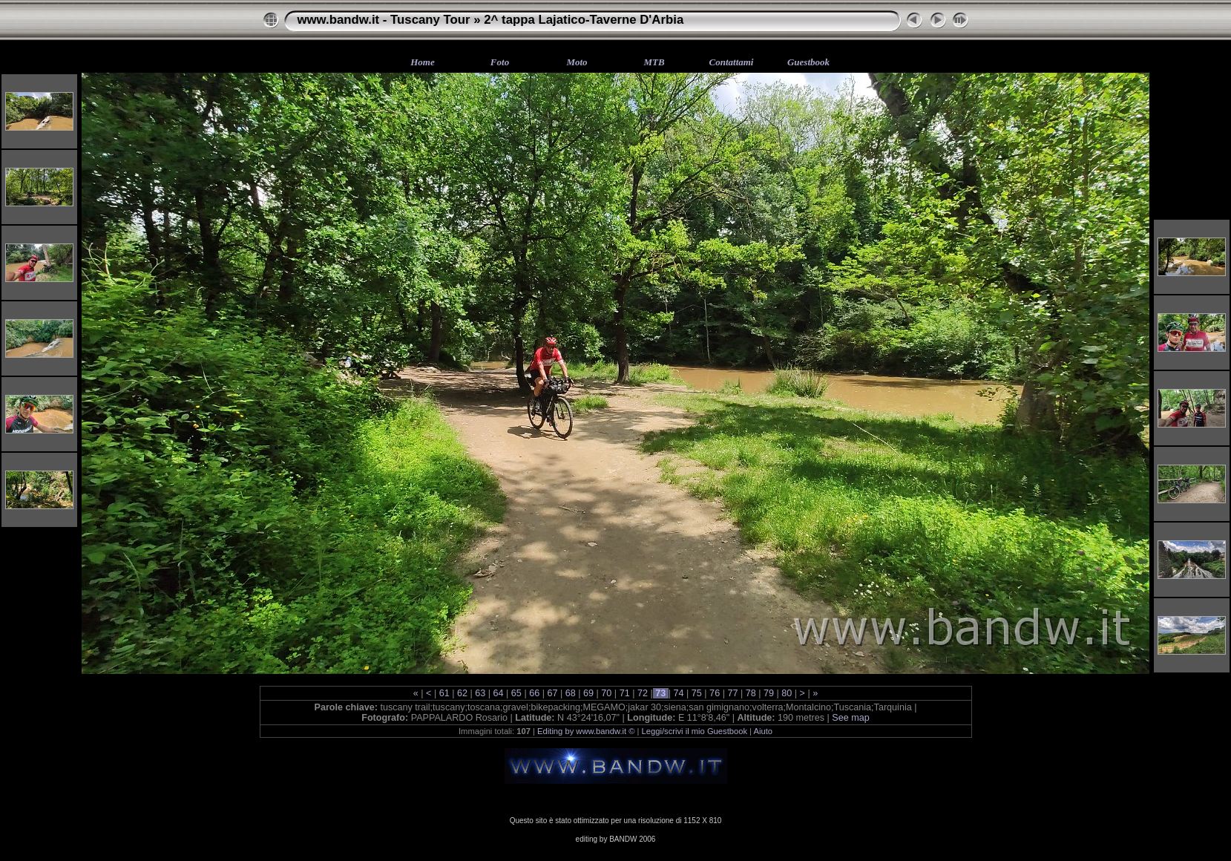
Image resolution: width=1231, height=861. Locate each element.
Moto (576, 62)
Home (422, 62)
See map (850, 718)
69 (589, 693)
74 (678, 693)
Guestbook (808, 62)
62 (462, 693)
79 (769, 693)
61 (444, 693)
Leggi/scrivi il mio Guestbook (694, 731)
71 (624, 693)
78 (750, 693)
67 (552, 693)
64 (498, 693)
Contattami (731, 62)
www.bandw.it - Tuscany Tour (384, 20)
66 (534, 693)
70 (606, 693)
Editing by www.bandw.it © (585, 731)
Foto (499, 62)
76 (715, 693)
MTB (653, 62)
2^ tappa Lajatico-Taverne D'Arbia (583, 20)
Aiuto (763, 731)
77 (733, 693)
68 (570, 693)
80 (787, 693)
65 (516, 693)
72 (642, 693)
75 (696, 693)
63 (480, 693)
